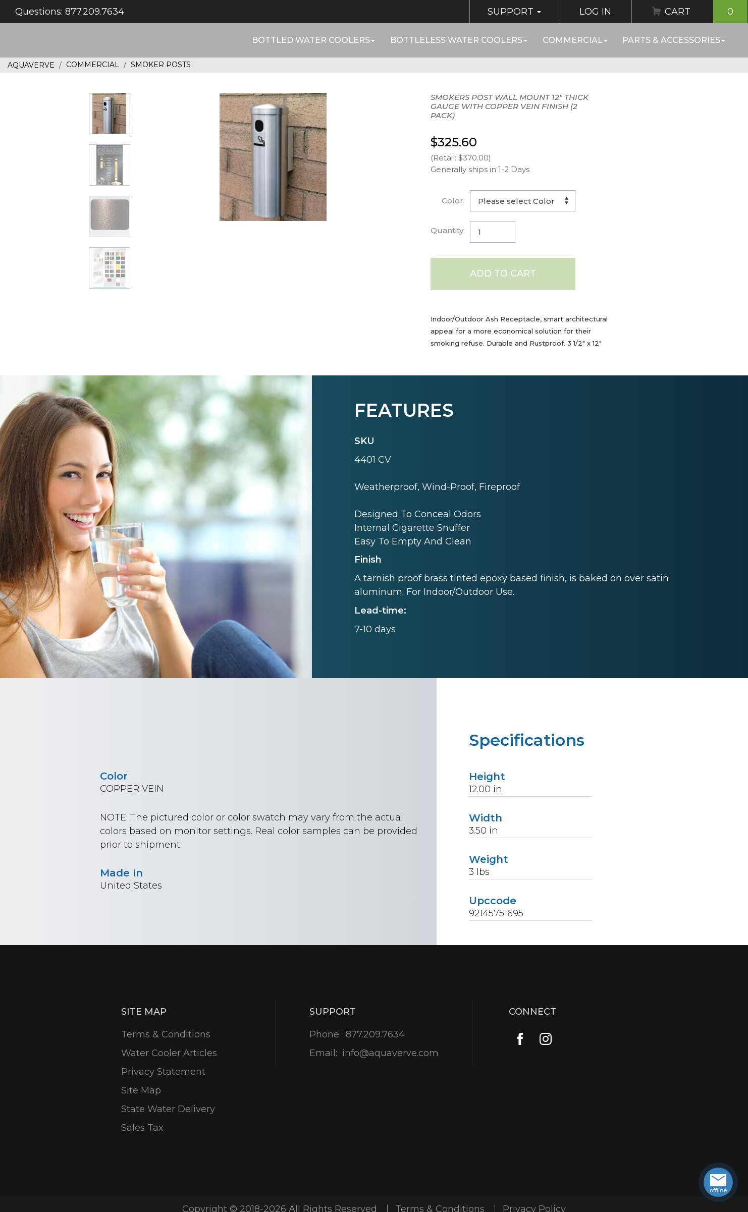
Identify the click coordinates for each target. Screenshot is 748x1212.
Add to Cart (503, 273)
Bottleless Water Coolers (458, 40)
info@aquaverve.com (390, 1053)
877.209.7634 (375, 1034)
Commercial (575, 40)
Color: (453, 200)
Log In (595, 11)
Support (514, 11)
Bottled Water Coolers (313, 40)
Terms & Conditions (165, 1034)
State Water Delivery (168, 1109)
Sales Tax (142, 1127)
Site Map (141, 1090)
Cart (706, 11)
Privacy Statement (163, 1071)
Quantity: (448, 230)
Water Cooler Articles (169, 1053)
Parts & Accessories (673, 40)
